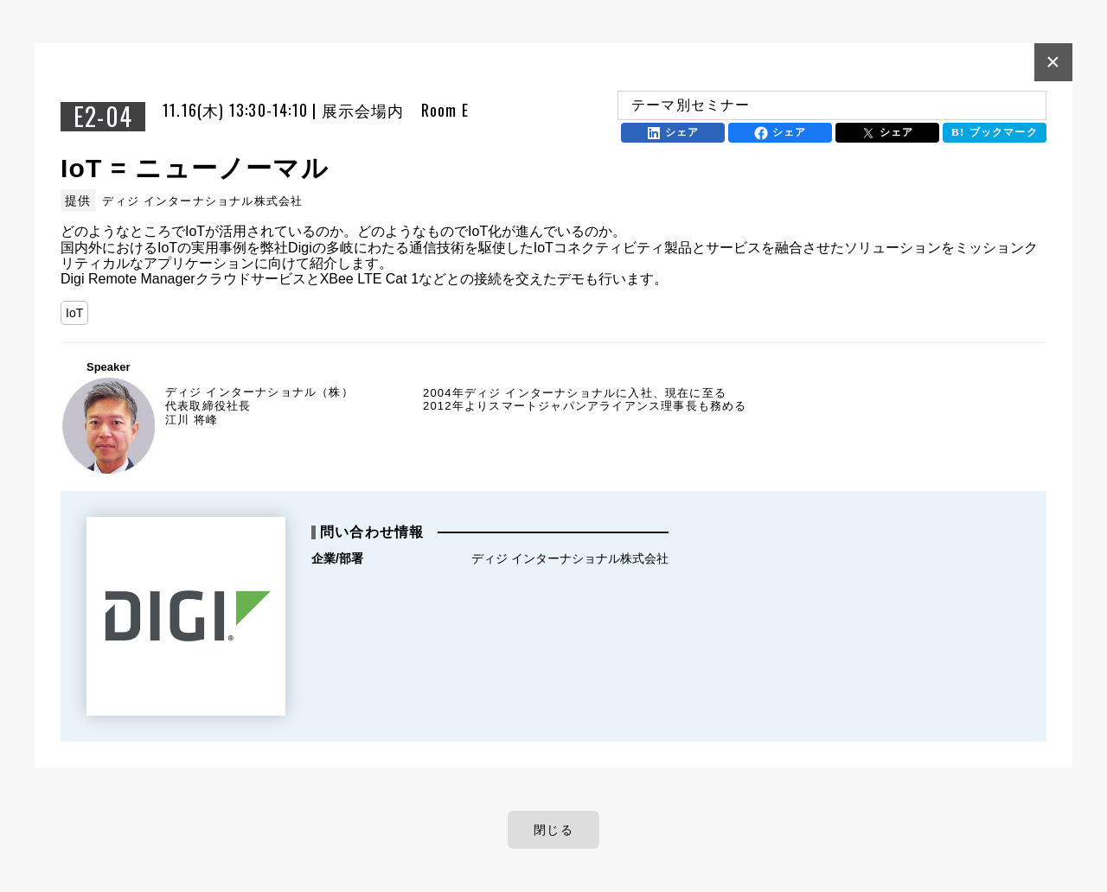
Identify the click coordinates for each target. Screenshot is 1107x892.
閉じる (553, 830)
